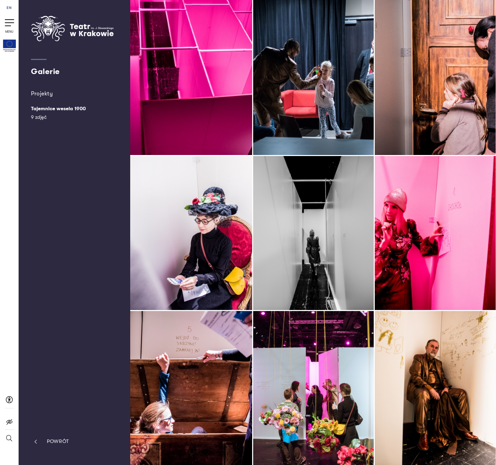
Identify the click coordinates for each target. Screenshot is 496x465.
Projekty (42, 93)
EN (9, 8)
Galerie (45, 71)
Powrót (50, 441)
